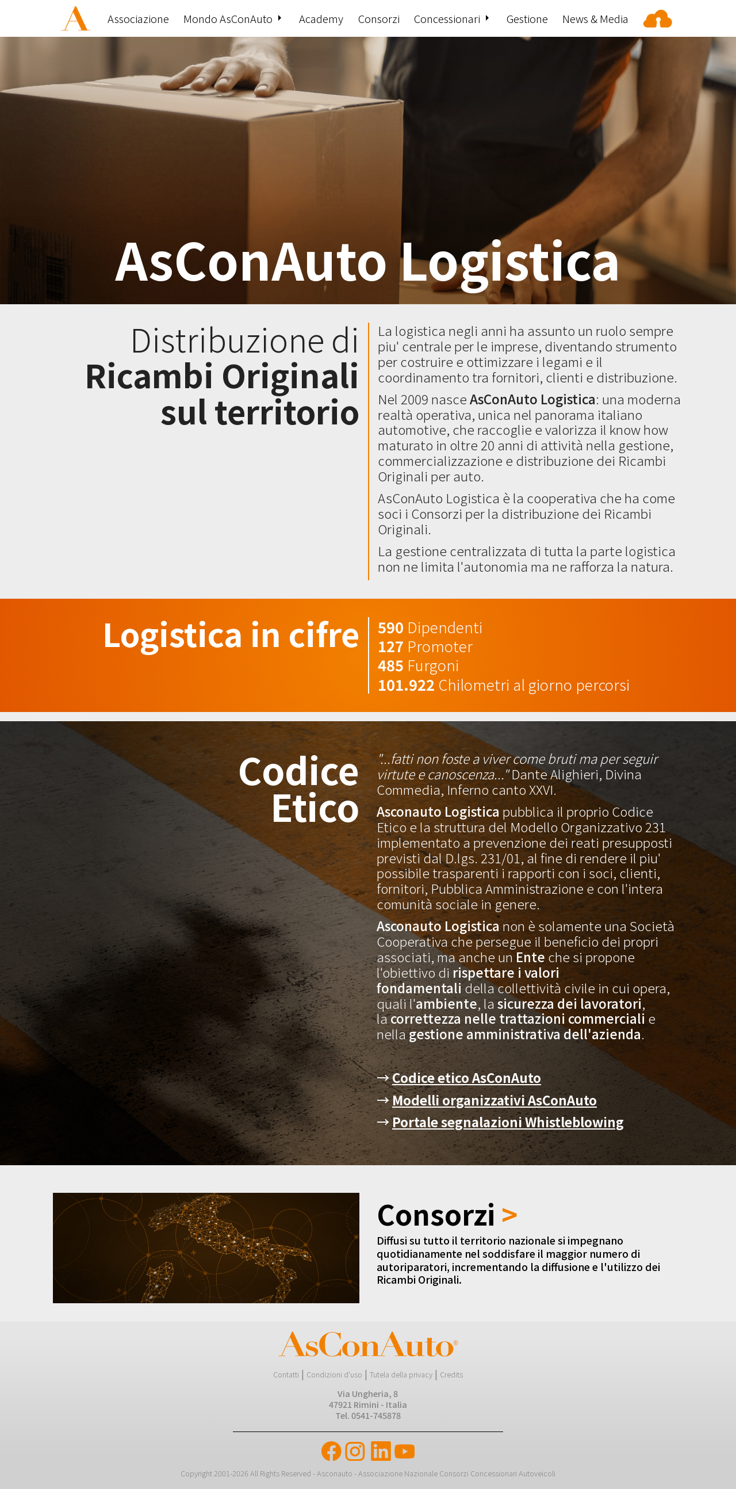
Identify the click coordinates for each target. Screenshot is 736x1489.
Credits (451, 1374)
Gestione (527, 18)
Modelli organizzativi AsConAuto (494, 1099)
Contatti (286, 1374)
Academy (321, 18)
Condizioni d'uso (334, 1374)
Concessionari (447, 18)
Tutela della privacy (401, 1374)
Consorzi (379, 18)
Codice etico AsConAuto (466, 1077)
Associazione (138, 18)
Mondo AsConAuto (228, 18)
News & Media (595, 18)
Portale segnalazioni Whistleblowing (508, 1121)
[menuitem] (77, 18)
